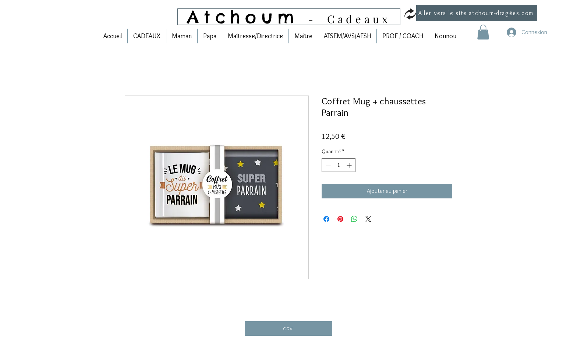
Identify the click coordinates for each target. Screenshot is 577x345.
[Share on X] (368, 219)
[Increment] (349, 165)
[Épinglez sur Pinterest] (340, 219)
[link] (483, 32)
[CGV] (288, 328)
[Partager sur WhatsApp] (354, 219)
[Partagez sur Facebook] (326, 219)
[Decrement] (327, 165)
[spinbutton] (338, 165)
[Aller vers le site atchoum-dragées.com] (476, 13)
